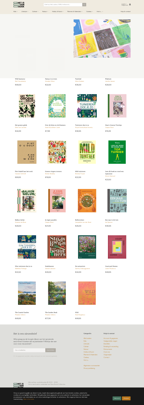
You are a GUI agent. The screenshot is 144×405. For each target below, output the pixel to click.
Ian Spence (108, 222)
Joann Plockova (110, 268)
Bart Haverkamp (20, 81)
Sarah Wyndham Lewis (52, 127)
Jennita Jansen (110, 81)
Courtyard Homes (111, 266)
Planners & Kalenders (74, 11)
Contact (106, 357)
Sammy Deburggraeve (82, 268)
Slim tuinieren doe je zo (23, 266)
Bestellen (107, 344)
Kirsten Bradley (50, 173)
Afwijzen (126, 398)
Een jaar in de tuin (111, 220)
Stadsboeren (49, 266)
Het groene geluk (21, 125)
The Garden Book (51, 312)
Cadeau (88, 11)
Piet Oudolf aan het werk (24, 171)
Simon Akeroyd (110, 176)
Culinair (34, 11)
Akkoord (117, 398)
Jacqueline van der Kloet (83, 222)
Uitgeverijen (108, 354)
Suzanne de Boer (20, 222)
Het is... (99, 11)
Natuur (44, 11)
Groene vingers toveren (53, 171)
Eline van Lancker (20, 127)
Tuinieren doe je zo (82, 125)
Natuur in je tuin (51, 79)
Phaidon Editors (20, 315)
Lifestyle (24, 11)
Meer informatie (28, 399)
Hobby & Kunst (57, 11)
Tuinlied (78, 79)
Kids (14, 11)
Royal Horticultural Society (84, 127)
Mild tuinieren (80, 171)
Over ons (107, 352)
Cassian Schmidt (20, 173)
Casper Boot (109, 127)
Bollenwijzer (79, 220)
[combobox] (63, 5)
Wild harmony (20, 79)
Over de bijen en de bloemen (55, 125)
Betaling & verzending (111, 346)
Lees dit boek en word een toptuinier (114, 172)
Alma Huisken (79, 81)
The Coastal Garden (22, 312)
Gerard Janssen (50, 268)
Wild (77, 312)
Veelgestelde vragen (110, 341)
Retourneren (108, 349)
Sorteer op (103, 36)
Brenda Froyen (80, 173)
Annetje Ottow (50, 81)
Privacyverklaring (89, 368)
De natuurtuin (80, 266)
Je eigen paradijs (51, 220)
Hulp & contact (126, 11)
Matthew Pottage (20, 268)
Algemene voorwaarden (92, 365)
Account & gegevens (111, 338)
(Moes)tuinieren (25, 18)
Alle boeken (87, 338)
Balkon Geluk (19, 220)
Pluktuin (108, 79)
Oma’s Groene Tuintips (113, 125)
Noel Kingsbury (80, 315)
